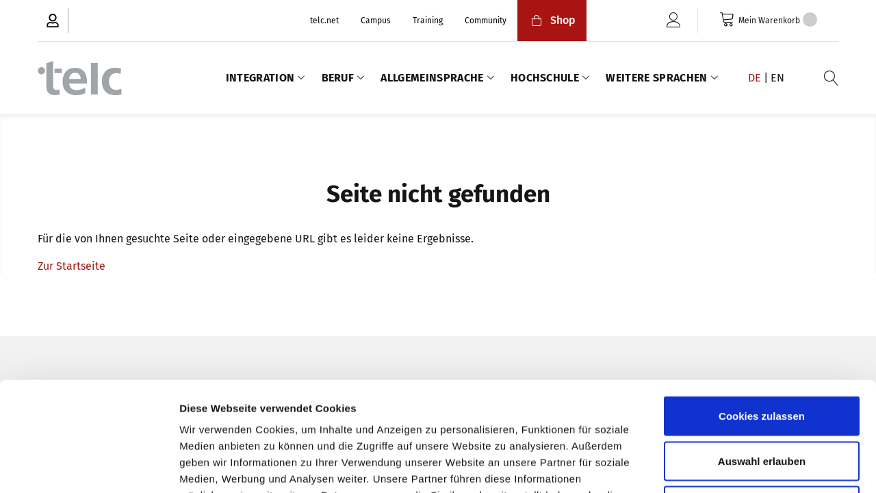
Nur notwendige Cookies (761, 403)
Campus (376, 20)
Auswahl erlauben (762, 358)
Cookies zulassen (762, 313)
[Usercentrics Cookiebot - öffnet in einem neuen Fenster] (89, 466)
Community (485, 20)
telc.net (324, 20)
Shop (552, 20)
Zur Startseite (71, 266)
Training (428, 20)
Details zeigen (727, 466)
